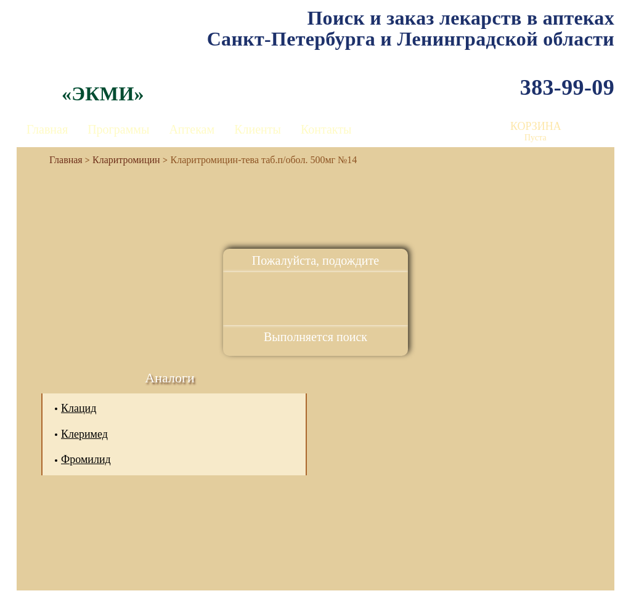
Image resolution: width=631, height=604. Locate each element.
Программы (118, 129)
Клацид (78, 408)
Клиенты (257, 129)
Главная (47, 129)
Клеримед (84, 434)
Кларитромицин (126, 160)
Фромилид (86, 459)
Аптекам (191, 129)
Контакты (326, 129)
